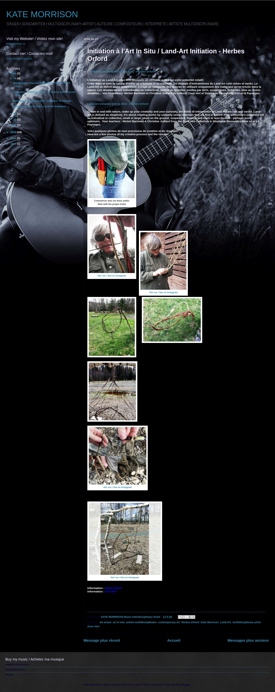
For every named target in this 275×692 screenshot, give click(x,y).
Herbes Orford (190, 622)
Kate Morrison (210, 622)
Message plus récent (102, 640)
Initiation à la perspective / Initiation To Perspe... (43, 100)
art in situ (119, 622)
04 (15, 113)
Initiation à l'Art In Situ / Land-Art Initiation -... (41, 106)
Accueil (173, 640)
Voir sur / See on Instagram (111, 275)
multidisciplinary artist (246, 622)
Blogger (186, 684)
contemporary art (169, 622)
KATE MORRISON (42, 14)
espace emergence (17, 664)
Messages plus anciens (248, 640)
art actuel (105, 622)
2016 (13, 73)
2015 (13, 132)
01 (15, 125)
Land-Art (225, 622)
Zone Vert (93, 626)
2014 (13, 138)
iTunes (9, 674)
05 (15, 78)
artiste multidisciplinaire (141, 622)
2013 (13, 143)
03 (15, 119)
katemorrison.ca (15, 43)
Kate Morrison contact (19, 58)
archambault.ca (15, 669)
